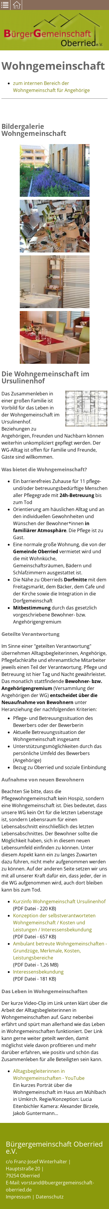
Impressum (18, 1196)
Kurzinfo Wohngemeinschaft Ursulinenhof (59, 901)
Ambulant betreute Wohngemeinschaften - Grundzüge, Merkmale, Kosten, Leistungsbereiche (60, 950)
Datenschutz (50, 1196)
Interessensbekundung (38, 972)
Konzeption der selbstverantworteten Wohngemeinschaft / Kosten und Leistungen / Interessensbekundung (54, 922)
